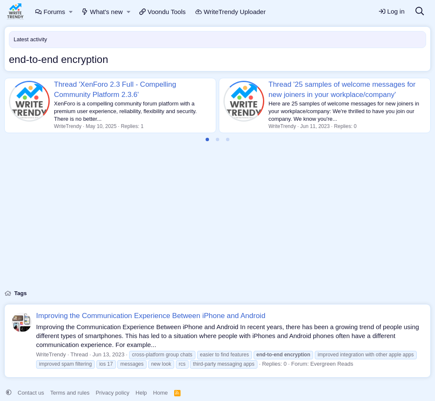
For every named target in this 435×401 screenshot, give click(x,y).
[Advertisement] (217, 220)
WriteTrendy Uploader (230, 11)
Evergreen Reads (331, 364)
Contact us (31, 393)
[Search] (419, 12)
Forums (50, 11)
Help (141, 393)
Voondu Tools (162, 11)
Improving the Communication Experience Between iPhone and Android (151, 316)
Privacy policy (112, 393)
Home (160, 393)
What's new (102, 11)
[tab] (207, 139)
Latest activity (30, 39)
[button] (71, 11)
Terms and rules (69, 393)
